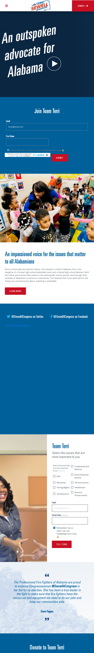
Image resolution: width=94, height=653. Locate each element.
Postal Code (70, 519)
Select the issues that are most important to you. (61, 468)
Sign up (17, 156)
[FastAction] (38, 155)
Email (47, 125)
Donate (83, 6)
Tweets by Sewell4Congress (17, 325)
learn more (15, 293)
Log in (11, 156)
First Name (27, 140)
